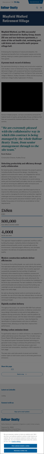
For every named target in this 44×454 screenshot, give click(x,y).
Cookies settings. (16, 441)
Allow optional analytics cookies (20, 446)
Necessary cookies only (20, 450)
